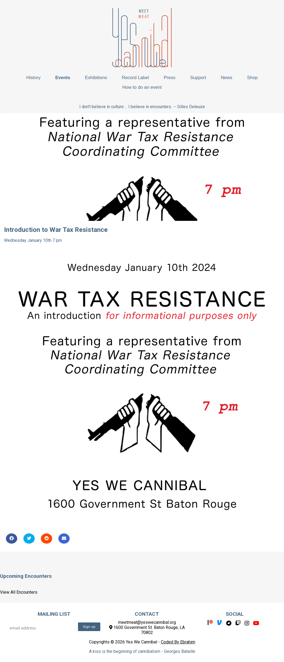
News (226, 77)
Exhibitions (96, 77)
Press (169, 77)
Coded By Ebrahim (178, 642)
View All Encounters (18, 592)
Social (235, 614)
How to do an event (142, 87)
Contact (147, 614)
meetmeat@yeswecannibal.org (147, 622)
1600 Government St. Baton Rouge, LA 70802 (147, 630)
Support (198, 77)
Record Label (135, 77)
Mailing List (54, 614)
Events (62, 77)
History (33, 77)
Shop (252, 77)
